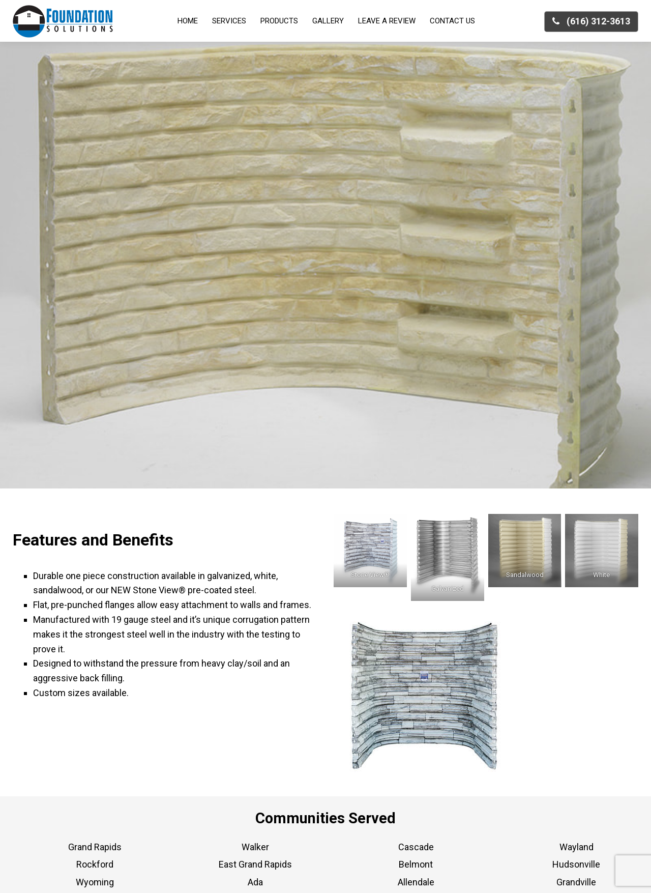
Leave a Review (387, 20)
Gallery (328, 20)
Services (229, 20)
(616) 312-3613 (591, 21)
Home (187, 20)
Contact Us (452, 20)
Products (279, 20)
